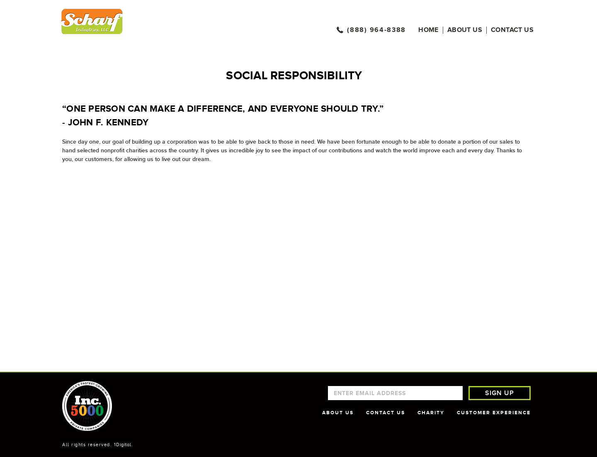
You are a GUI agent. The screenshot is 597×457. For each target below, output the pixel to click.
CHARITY (430, 412)
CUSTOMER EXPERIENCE (494, 412)
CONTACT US (385, 412)
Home (428, 30)
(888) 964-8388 (376, 30)
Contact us (512, 30)
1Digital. (123, 444)
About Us (464, 30)
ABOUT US (338, 412)
